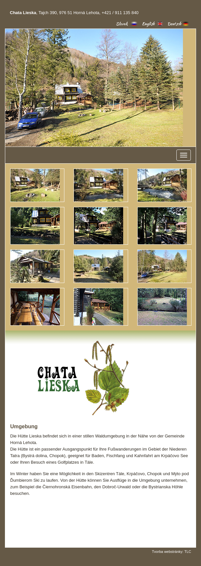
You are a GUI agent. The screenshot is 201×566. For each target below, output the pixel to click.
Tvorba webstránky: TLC (171, 552)
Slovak (122, 24)
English (148, 24)
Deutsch (174, 24)
